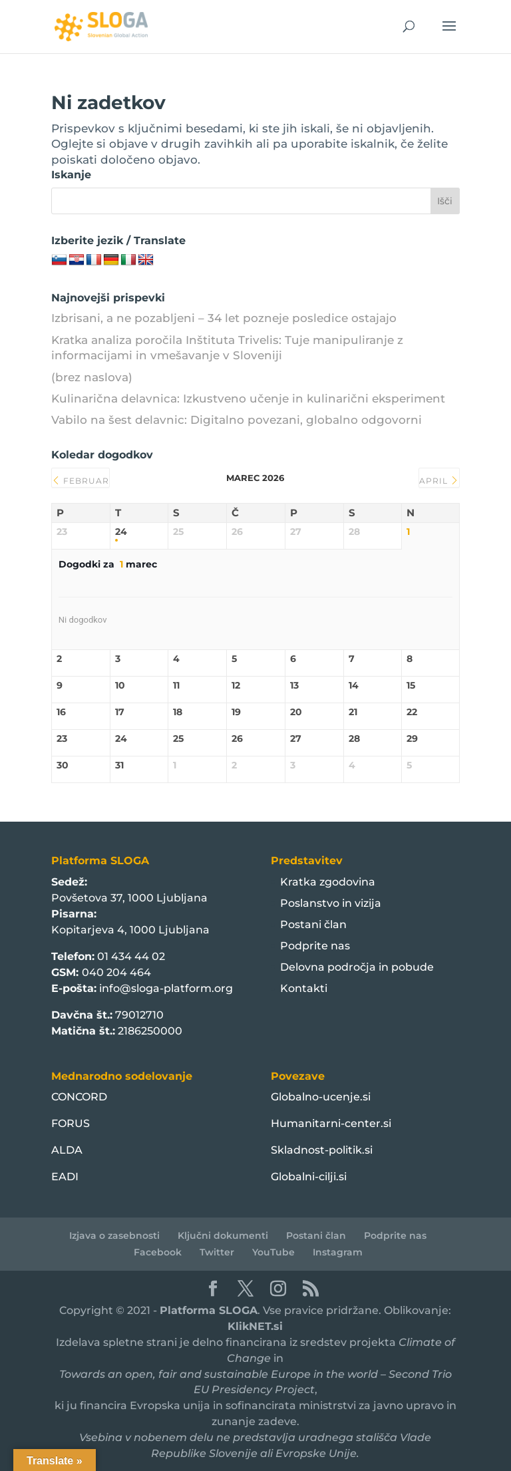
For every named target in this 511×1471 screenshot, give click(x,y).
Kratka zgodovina (327, 882)
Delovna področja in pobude (357, 967)
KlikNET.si (255, 1326)
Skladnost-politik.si (322, 1150)
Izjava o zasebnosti (114, 1235)
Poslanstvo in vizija (330, 903)
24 (121, 532)
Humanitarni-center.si (331, 1123)
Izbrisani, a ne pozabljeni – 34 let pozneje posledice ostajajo (224, 318)
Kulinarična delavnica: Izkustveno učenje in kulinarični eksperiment (248, 398)
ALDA (67, 1150)
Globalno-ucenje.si (321, 1096)
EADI (65, 1176)
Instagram (338, 1252)
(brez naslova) (91, 377)
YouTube (273, 1252)
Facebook (158, 1252)
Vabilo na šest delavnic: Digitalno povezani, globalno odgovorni (236, 419)
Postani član (313, 924)
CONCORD (79, 1096)
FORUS (70, 1123)
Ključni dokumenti (223, 1235)
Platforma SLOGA (208, 1310)
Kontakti (303, 988)
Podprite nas (315, 945)
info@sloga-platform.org (166, 988)
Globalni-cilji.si (309, 1176)
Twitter (217, 1252)
